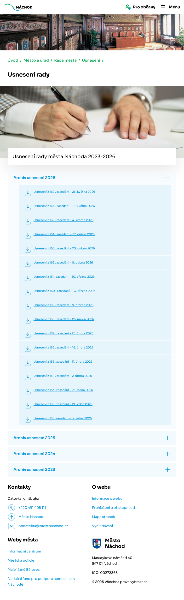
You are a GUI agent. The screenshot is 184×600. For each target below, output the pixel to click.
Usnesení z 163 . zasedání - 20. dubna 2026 (64, 249)
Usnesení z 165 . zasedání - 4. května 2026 (63, 220)
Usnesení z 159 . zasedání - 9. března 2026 (63, 305)
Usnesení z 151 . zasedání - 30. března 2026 (64, 277)
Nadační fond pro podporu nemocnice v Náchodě (41, 582)
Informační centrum (24, 552)
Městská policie (21, 561)
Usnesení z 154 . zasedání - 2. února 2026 (63, 376)
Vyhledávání (102, 526)
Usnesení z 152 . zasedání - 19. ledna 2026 (63, 404)
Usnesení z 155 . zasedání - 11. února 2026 (63, 362)
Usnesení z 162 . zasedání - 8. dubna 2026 (63, 263)
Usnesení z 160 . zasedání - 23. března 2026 (64, 291)
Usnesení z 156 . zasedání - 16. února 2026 (63, 348)
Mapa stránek (103, 517)
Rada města (65, 60)
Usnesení (91, 60)
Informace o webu (107, 499)
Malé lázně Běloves (24, 570)
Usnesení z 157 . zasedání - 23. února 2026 (63, 334)
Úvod (13, 60)
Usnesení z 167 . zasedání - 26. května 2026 (64, 192)
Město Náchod (30, 517)
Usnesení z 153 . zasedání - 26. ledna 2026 (63, 390)
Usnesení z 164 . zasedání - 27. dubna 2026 (64, 234)
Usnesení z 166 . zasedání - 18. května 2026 (64, 206)
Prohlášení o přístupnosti (113, 508)
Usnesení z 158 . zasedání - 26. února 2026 (64, 319)
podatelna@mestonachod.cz (43, 526)
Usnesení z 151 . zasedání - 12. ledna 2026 (63, 418)
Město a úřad (36, 60)
